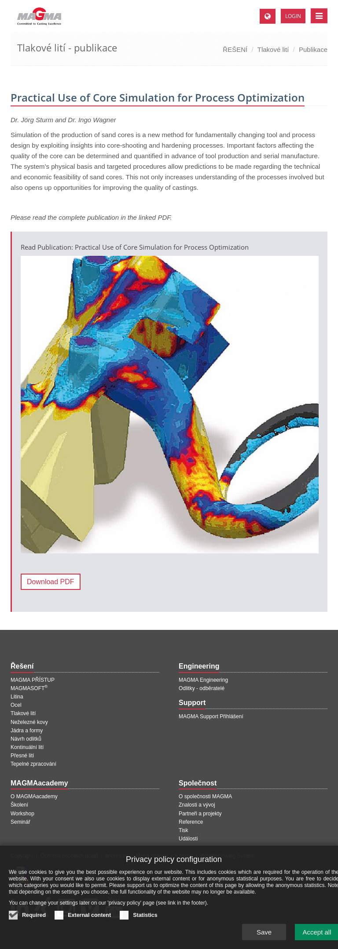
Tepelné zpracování (33, 764)
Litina (17, 697)
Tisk (183, 830)
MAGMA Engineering (203, 680)
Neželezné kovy (29, 722)
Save (264, 937)
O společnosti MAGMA (205, 796)
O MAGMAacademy (34, 796)
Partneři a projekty (200, 814)
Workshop (22, 814)
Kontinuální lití (27, 747)
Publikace (313, 49)
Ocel (16, 705)
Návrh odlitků (26, 739)
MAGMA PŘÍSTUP (33, 680)
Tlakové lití (273, 49)
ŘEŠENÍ (235, 49)
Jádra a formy (27, 730)
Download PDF (50, 581)
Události (188, 839)
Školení (19, 805)
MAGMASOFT (29, 688)
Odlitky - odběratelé (201, 688)
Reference (191, 822)
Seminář (20, 822)
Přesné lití (22, 756)
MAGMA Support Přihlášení (211, 716)
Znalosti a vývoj (197, 805)
